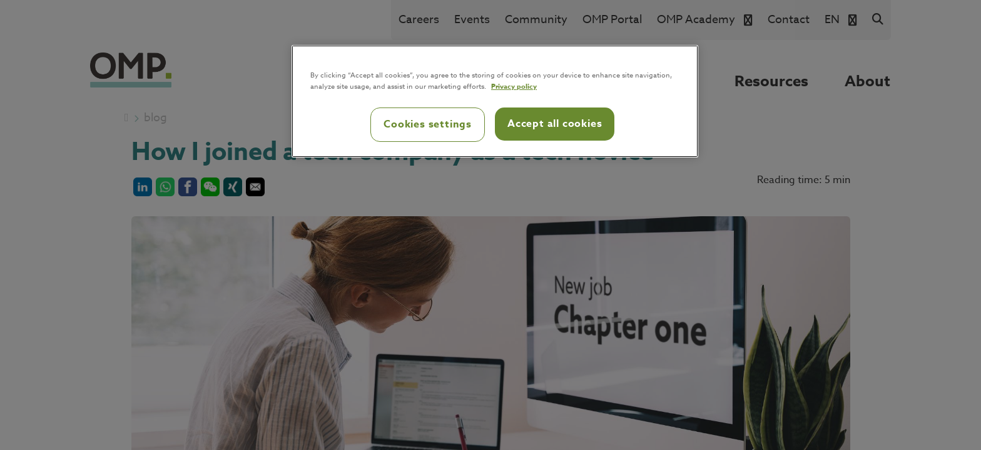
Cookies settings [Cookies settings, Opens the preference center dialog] (428, 124)
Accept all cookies (554, 123)
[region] (495, 101)
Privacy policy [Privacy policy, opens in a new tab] (514, 86)
